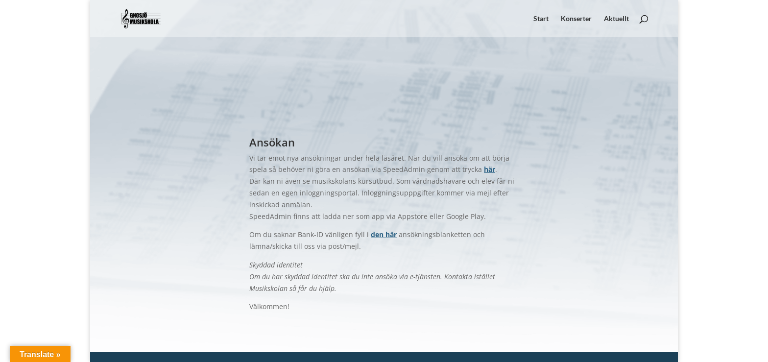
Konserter (576, 19)
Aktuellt (616, 19)
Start (541, 19)
